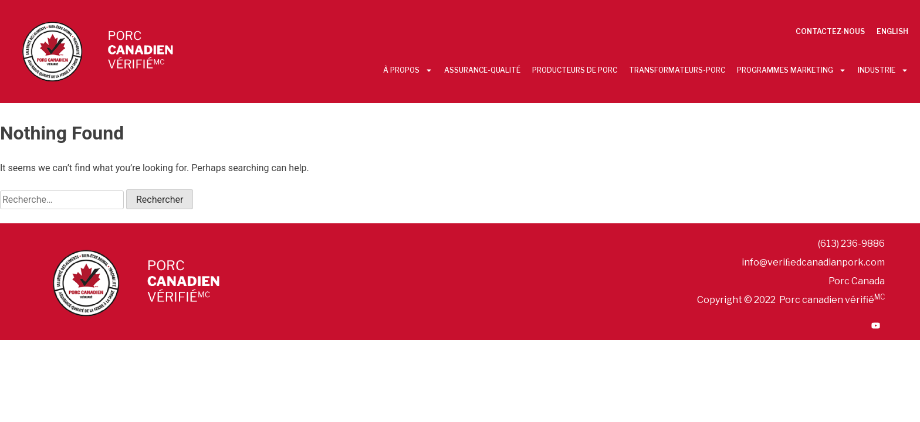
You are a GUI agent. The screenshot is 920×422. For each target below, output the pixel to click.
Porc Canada (856, 281)
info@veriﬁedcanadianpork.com (813, 262)
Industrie (883, 70)
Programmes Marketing (791, 70)
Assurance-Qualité (482, 70)
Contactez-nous (830, 31)
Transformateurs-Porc (677, 70)
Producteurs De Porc (574, 70)
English (892, 31)
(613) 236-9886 (851, 243)
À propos (407, 70)
